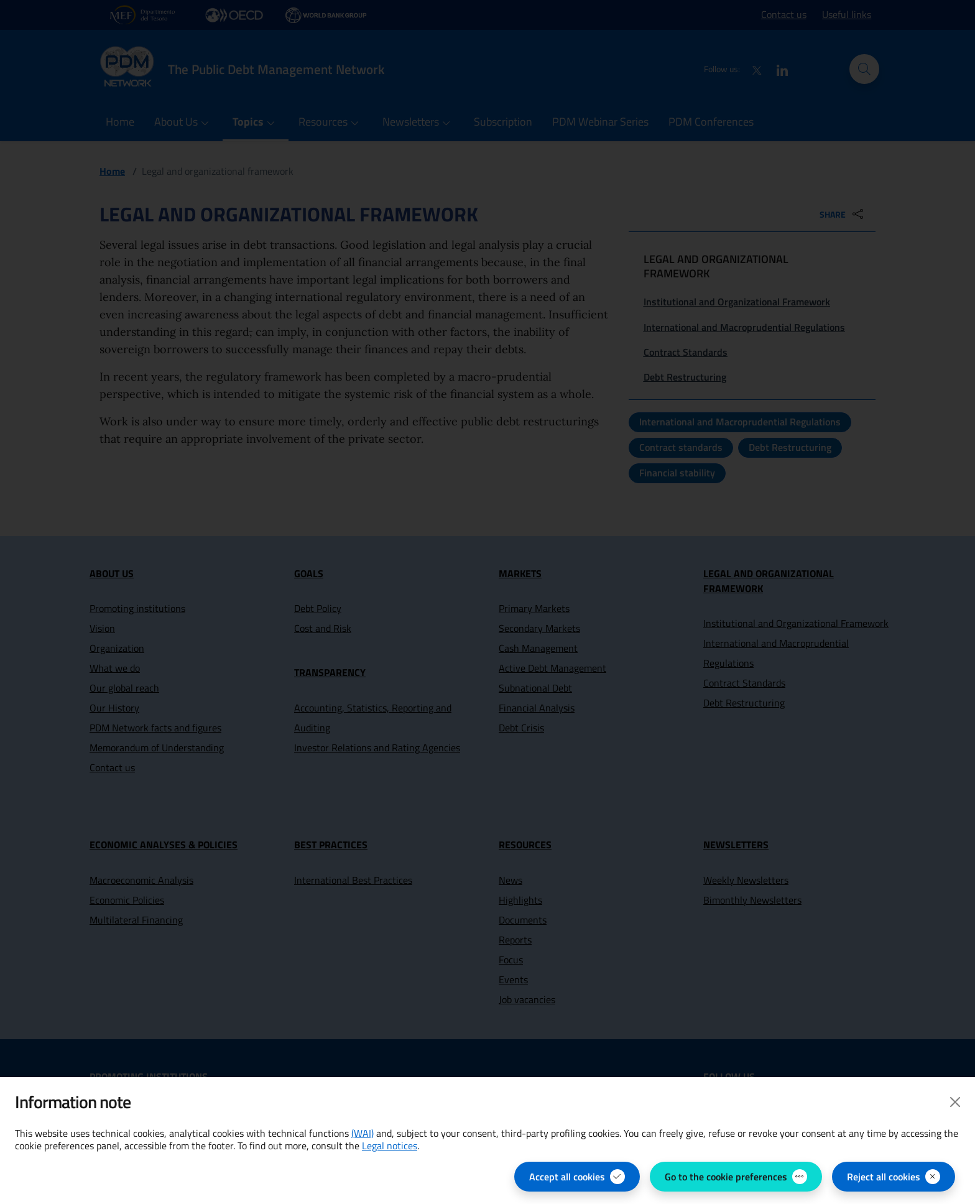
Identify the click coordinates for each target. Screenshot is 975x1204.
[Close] (955, 1102)
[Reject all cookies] (893, 1177)
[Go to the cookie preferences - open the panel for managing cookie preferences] (736, 1177)
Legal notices (389, 1145)
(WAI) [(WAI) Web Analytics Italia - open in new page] (362, 1133)
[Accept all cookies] (577, 1177)
